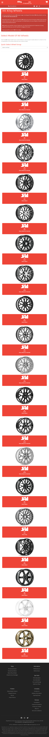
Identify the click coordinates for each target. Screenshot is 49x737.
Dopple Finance (12, 693)
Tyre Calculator (36, 680)
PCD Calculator (36, 678)
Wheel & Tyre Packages (12, 675)
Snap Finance (12, 697)
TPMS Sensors (36, 668)
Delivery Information (37, 693)
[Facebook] (21, 718)
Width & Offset (36, 684)
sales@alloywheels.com (28, 722)
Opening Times (36, 695)
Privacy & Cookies (36, 706)
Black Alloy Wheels (12, 673)
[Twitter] (27, 718)
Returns (37, 708)
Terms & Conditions (37, 710)
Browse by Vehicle (12, 671)
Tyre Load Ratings (37, 682)
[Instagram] (24, 718)
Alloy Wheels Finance (12, 691)
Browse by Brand (12, 668)
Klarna (12, 695)
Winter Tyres (37, 671)
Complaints (37, 702)
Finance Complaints (37, 704)
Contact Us (36, 691)
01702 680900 (12, 6)
